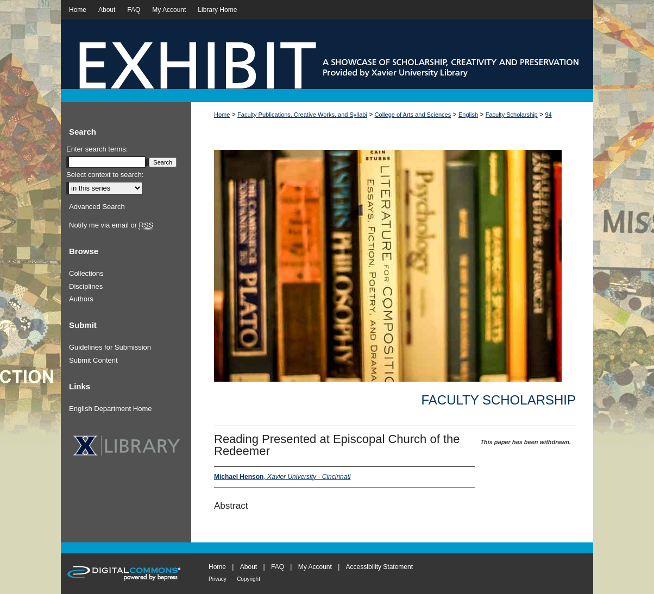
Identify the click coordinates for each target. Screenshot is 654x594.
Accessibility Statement (379, 567)
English (468, 114)
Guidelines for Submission (110, 347)
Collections (86, 273)
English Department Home (110, 409)
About (248, 567)
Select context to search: (104, 174)
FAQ (277, 567)
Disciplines (86, 286)
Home (222, 114)
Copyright (248, 579)
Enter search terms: (97, 149)
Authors (81, 299)
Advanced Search (97, 207)
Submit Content (93, 360)
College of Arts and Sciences (413, 114)
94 (548, 114)
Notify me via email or (111, 225)
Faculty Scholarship (512, 114)
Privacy (218, 579)
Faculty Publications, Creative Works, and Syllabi (302, 114)
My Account (315, 567)
